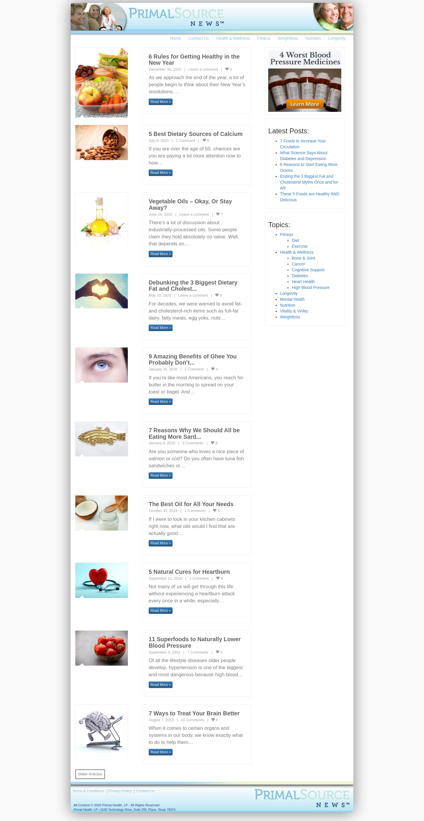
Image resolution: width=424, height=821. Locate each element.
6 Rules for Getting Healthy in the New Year (194, 59)
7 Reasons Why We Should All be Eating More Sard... (194, 433)
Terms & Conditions (88, 791)
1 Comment (185, 141)
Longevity (337, 38)
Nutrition (313, 38)
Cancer (298, 264)
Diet (295, 240)
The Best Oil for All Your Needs (191, 504)
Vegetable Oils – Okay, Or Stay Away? (190, 204)
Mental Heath (292, 299)
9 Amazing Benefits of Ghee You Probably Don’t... (193, 359)
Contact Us (198, 38)
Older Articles (90, 774)
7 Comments (197, 652)
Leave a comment (203, 69)
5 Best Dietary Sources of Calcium (196, 134)
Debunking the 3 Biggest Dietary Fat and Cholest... (193, 285)
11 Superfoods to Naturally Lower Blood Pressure (195, 642)
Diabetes (300, 275)
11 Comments (192, 720)
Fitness (264, 38)
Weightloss (288, 38)
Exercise (300, 246)
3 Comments (193, 443)
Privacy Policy (120, 791)
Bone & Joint (303, 258)
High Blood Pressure (310, 287)
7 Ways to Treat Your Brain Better (194, 713)
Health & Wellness (233, 38)
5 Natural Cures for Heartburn (189, 572)
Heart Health (303, 281)
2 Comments (195, 511)
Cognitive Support (308, 269)
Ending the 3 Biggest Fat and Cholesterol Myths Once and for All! (309, 182)
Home (175, 38)
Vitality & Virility (294, 311)
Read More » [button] (160, 102)
